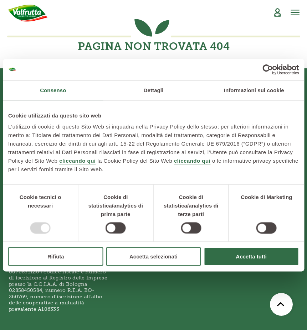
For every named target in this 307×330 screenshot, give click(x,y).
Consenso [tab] (53, 90)
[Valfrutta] (28, 13)
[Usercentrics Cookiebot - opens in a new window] (267, 69)
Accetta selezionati (153, 256)
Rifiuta (55, 256)
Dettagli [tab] (154, 90)
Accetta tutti (251, 256)
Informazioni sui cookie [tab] (254, 90)
